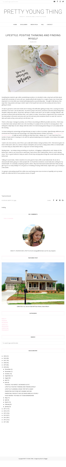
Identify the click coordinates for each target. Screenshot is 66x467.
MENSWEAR (5, 332)
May (6, 404)
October (7, 380)
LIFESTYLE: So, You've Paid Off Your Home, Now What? (33, 313)
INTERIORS (5, 329)
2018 (5, 373)
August (7, 384)
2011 (5, 428)
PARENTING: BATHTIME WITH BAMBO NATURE (18, 397)
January (7, 413)
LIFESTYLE (5, 330)
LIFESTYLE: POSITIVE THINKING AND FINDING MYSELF (20, 393)
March (6, 408)
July (6, 386)
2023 (5, 362)
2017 (5, 415)
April (6, 406)
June (6, 388)
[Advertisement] (14, 444)
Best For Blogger (44, 465)
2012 (5, 426)
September (8, 382)
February (7, 410)
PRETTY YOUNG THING (33, 14)
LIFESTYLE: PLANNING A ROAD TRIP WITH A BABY (19, 395)
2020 (5, 369)
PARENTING (5, 334)
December (8, 375)
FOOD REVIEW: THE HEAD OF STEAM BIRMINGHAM (19, 402)
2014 (5, 421)
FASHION (4, 327)
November (8, 378)
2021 (5, 367)
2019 (5, 371)
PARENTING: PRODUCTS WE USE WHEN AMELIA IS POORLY (21, 399)
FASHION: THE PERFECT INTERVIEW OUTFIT (17, 391)
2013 (5, 424)
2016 (5, 417)
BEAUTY (4, 325)
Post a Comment (8, 224)
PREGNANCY (5, 336)
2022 (5, 364)
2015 (5, 419)
